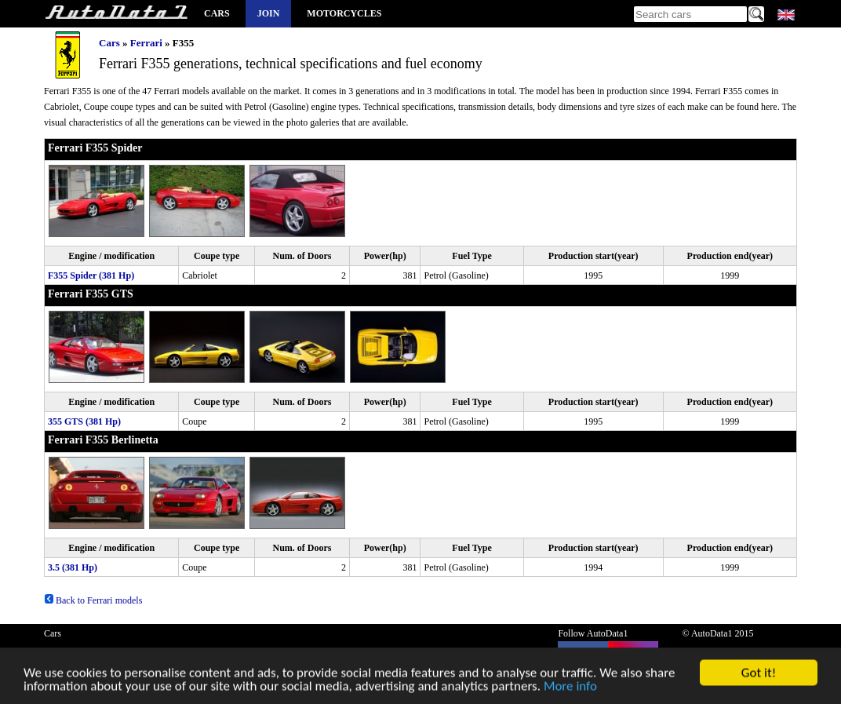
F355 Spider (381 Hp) (91, 275)
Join (268, 13)
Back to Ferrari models (93, 600)
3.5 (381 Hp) (72, 567)
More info (570, 688)
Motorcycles (344, 13)
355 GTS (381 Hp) (84, 421)
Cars (217, 13)
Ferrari (146, 43)
